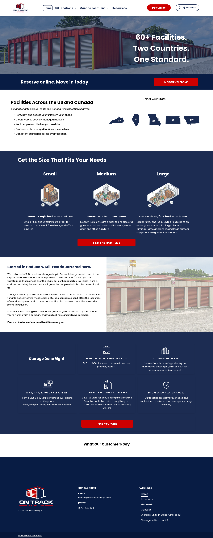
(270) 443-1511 (86, 507)
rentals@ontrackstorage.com (94, 497)
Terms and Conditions (30, 535)
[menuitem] (48, 8)
